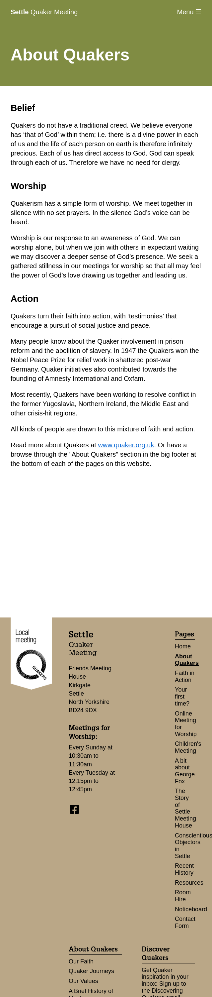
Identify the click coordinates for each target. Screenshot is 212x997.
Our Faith (81, 961)
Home (183, 646)
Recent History (184, 869)
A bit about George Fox (185, 771)
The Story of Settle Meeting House (185, 808)
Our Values (83, 981)
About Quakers (187, 660)
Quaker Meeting (44, 12)
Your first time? (182, 696)
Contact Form (185, 922)
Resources (189, 882)
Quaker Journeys (91, 971)
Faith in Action (184, 676)
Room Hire (183, 896)
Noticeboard (191, 909)
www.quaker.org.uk (126, 445)
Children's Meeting (188, 747)
